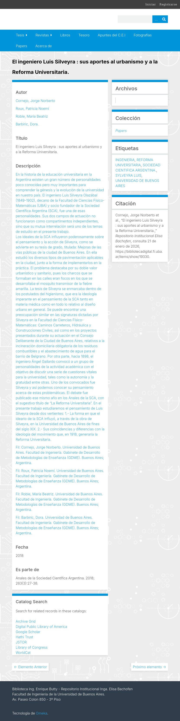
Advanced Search (156, 19)
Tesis (20, 35)
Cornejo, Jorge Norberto (35, 101)
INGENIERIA (125, 160)
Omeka (41, 713)
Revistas (42, 35)
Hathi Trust (24, 637)
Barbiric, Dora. (27, 124)
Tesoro (84, 35)
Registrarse (168, 4)
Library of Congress (31, 647)
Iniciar (150, 4)
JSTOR (21, 642)
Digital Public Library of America (41, 626)
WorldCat (23, 652)
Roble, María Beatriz (32, 116)
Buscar (164, 19)
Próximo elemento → (149, 667)
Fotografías (143, 35)
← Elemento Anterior (30, 667)
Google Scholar (28, 632)
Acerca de (43, 46)
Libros (65, 35)
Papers (21, 46)
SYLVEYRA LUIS (128, 175)
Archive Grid (25, 621)
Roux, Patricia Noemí (32, 108)
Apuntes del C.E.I (111, 35)
